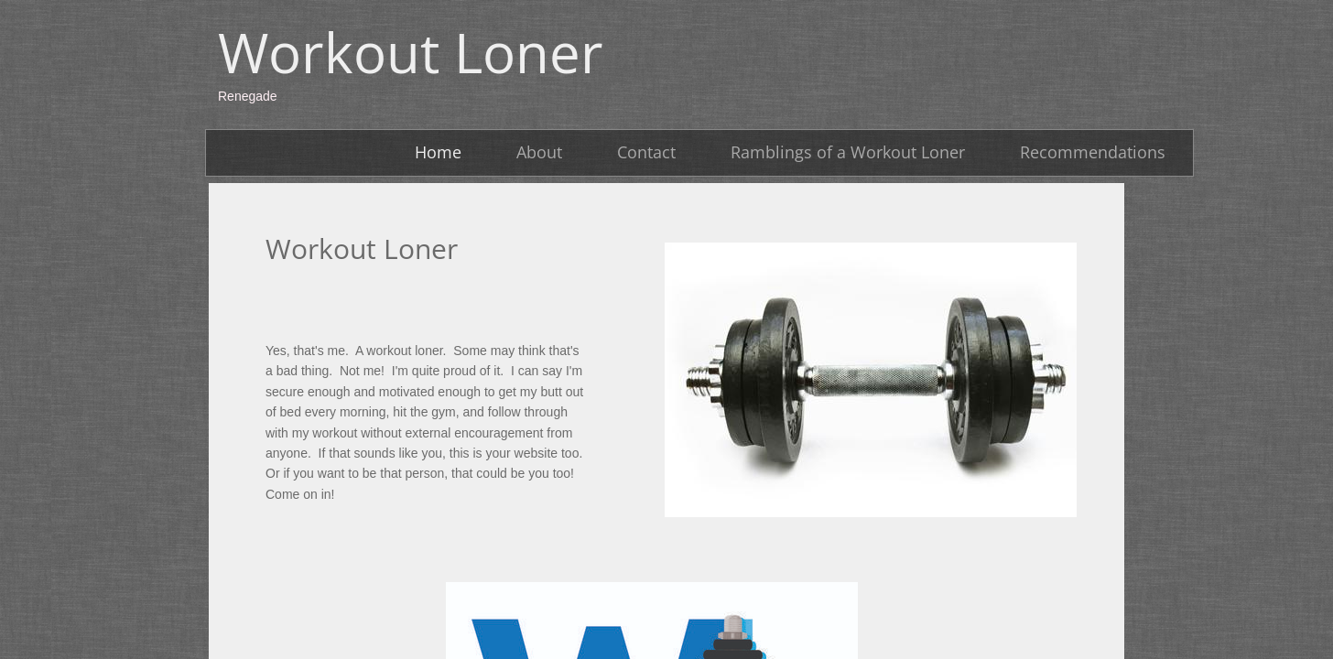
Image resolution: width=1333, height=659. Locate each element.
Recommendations (1092, 152)
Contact (646, 152)
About (539, 152)
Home (438, 152)
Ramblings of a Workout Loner (848, 152)
